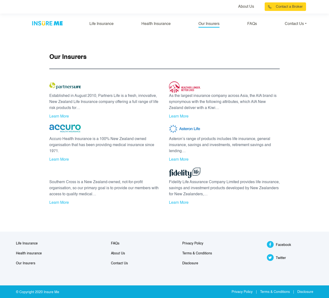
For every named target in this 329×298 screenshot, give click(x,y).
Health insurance (29, 253)
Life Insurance (101, 24)
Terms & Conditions (197, 253)
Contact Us (294, 24)
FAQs (252, 24)
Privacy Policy (192, 243)
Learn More (59, 116)
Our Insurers (208, 24)
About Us (246, 7)
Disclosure (190, 263)
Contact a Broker (289, 6)
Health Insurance (156, 24)
